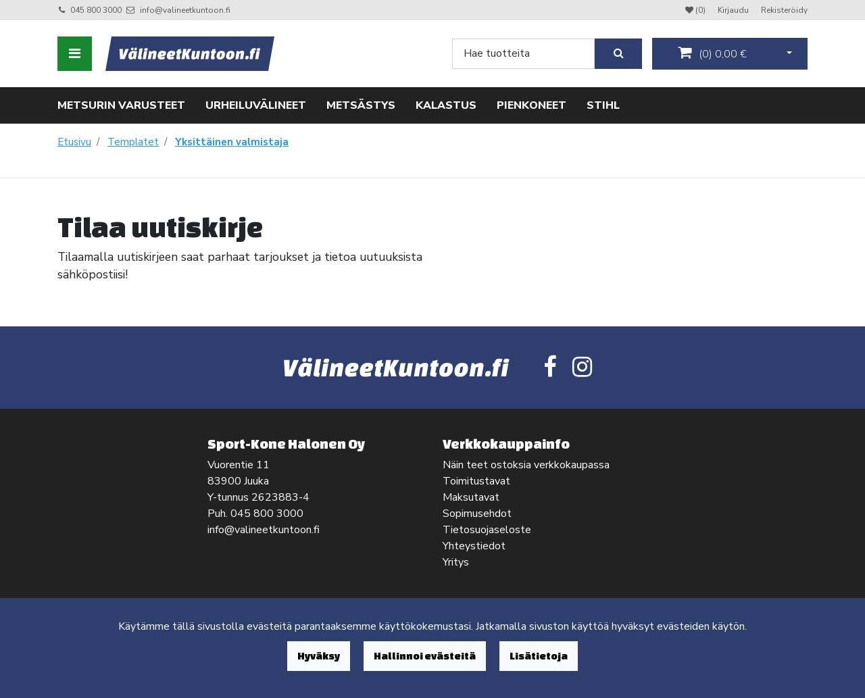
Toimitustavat (476, 481)
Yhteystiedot (474, 546)
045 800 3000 (96, 10)
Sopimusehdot (477, 513)
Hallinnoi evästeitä (425, 656)
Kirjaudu (734, 10)
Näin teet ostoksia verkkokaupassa (526, 464)
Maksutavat (471, 497)
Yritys (456, 562)
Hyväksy (318, 656)
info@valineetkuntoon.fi (185, 10)
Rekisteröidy (784, 10)
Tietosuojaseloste (487, 529)
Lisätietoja (539, 656)
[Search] (523, 54)
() (712, 53)
